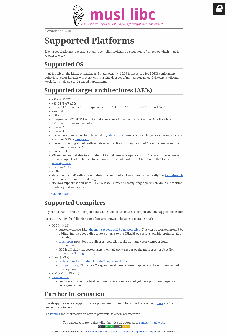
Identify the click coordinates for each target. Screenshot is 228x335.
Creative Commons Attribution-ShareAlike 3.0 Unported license (118, 331)
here (160, 303)
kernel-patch (174, 175)
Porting (55, 314)
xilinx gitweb (116, 135)
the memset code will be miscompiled (114, 229)
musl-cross (66, 241)
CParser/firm (60, 277)
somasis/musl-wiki (151, 322)
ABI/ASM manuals (57, 194)
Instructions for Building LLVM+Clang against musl (93, 261)
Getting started (84, 253)
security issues (61, 163)
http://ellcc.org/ (69, 265)
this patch (82, 139)
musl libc (111, 17)
